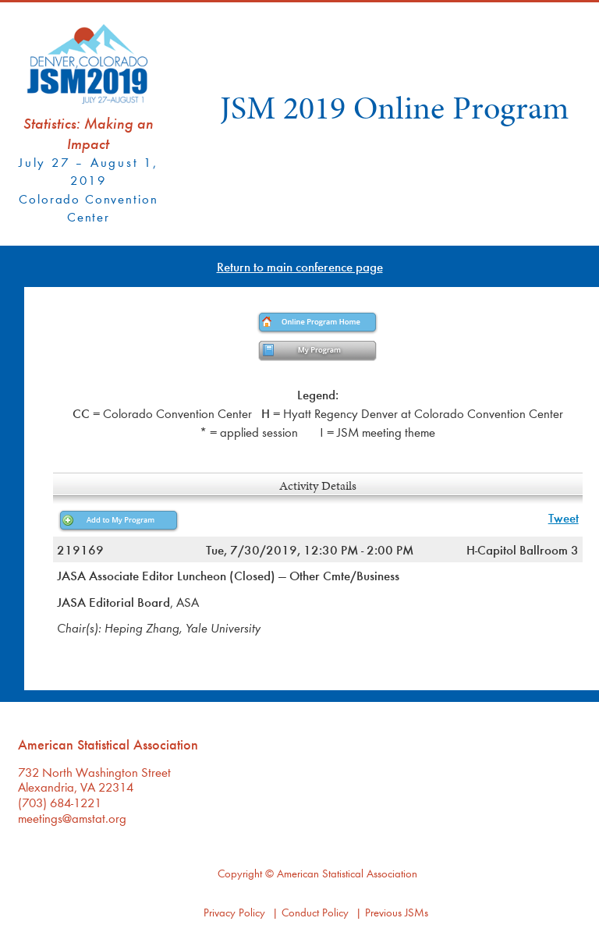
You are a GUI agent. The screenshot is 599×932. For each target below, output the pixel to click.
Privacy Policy (234, 912)
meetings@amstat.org (72, 818)
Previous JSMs (396, 912)
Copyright (240, 873)
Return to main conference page (300, 266)
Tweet (563, 517)
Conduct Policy (315, 912)
